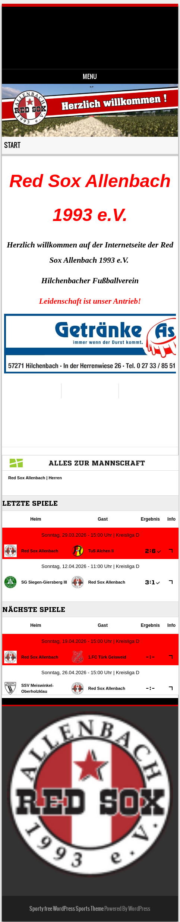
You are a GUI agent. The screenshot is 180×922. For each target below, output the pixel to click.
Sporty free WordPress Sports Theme (66, 908)
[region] (90, 343)
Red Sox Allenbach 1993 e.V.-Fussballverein (95, 32)
